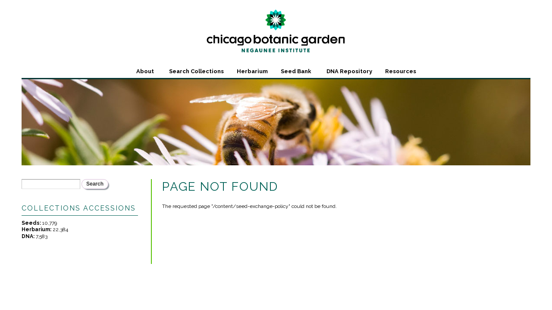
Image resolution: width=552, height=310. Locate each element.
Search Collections (196, 71)
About (145, 71)
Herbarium (252, 71)
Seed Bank (296, 71)
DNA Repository (349, 71)
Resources (400, 71)
